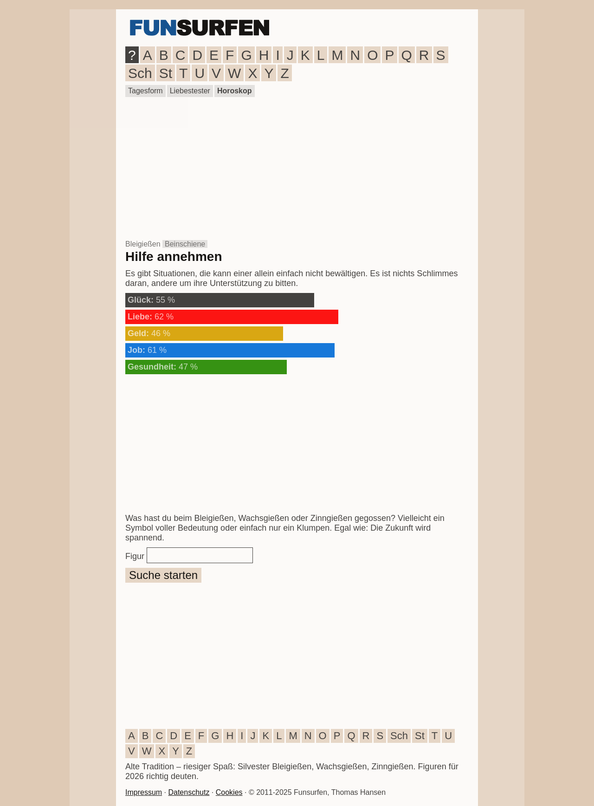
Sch (140, 73)
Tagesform (145, 91)
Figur (134, 556)
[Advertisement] (297, 168)
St (165, 73)
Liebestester (190, 91)
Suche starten (163, 575)
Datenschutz (188, 792)
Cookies (229, 792)
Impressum (143, 792)
